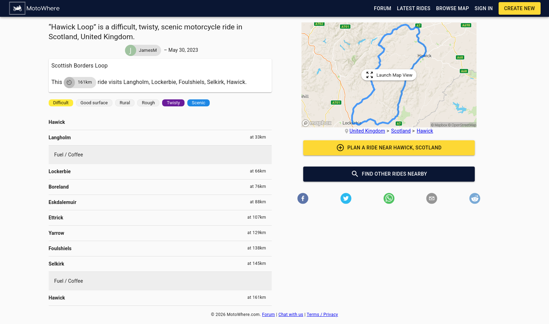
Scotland (401, 131)
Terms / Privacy (322, 314)
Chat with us (290, 314)
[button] (34, 8)
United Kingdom (367, 131)
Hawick (425, 131)
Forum (268, 314)
